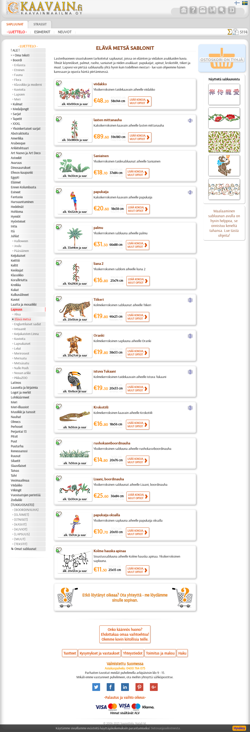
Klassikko (17, 275)
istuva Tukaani (105, 371)
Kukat (15, 290)
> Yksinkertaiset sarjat (26, 128)
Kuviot (15, 299)
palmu (98, 228)
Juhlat (15, 236)
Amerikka (17, 138)
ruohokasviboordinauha (112, 443)
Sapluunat (14, 24)
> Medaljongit (20, 109)
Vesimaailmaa (20, 480)
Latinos (16, 382)
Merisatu (20, 358)
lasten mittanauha (108, 120)
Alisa (17, 314)
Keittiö (15, 260)
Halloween (21, 241)
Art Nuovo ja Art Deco (26, 153)
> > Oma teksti (20, 55)
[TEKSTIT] (20, 544)
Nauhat (16, 417)
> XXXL (15, 123)
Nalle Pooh (21, 368)
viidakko (100, 84)
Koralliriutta (19, 280)
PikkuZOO (20, 378)
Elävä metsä (23, 319)
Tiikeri (99, 299)
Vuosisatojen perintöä (26, 495)
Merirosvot (21, 353)
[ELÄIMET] (21, 514)
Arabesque (18, 143)
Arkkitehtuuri (20, 148)
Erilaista (19, 65)
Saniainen (101, 156)
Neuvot (65, 32)
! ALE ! (15, 50)
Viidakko (16, 485)
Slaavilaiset (18, 465)
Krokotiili (101, 407)
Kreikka (16, 285)
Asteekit (16, 158)
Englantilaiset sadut (27, 324)
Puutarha (17, 446)
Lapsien (19, 94)
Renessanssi (19, 451)
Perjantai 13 (19, 431)
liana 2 (99, 264)
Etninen (19, 70)
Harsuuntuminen (22, 202)
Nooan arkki (22, 373)
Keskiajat (17, 270)
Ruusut (16, 456)
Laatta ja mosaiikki (23, 304)
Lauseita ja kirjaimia (24, 387)
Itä (13, 231)
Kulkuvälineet (20, 294)
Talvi (14, 475)
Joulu (17, 246)
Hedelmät (17, 207)
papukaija (101, 192)
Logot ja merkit (21, 392)
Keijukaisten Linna (26, 334)
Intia (14, 226)
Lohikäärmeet (20, 397)
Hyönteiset (18, 221)
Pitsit (14, 436)
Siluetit (15, 461)
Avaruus (16, 163)
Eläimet (16, 182)
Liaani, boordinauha (109, 479)
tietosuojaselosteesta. (166, 728)
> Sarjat (16, 114)
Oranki (99, 335)
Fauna (18, 75)
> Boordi (16, 60)
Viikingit (16, 490)
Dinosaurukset (21, 167)
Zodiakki (16, 500)
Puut (14, 441)
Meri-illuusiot (20, 407)
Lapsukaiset (22, 343)
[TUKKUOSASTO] (22, 505)
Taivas (15, 470)
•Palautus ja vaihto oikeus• (125, 697)
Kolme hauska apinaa (110, 551)
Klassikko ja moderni (28, 84)
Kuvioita (19, 89)
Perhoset (17, 426)
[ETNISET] (21, 519)
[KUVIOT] (20, 529)
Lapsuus (16, 309)
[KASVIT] (20, 524)
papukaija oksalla (107, 515)
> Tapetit (16, 119)
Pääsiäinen (21, 250)
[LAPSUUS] (22, 534)
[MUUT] (19, 539)
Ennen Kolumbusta (23, 187)
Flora (17, 79)
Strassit (39, 24)
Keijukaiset (18, 255)
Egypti (15, 177)
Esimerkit (42, 32)
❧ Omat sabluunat (23, 549)
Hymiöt (16, 216)
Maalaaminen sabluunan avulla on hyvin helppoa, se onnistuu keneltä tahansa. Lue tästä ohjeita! (224, 223)
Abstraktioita (20, 133)
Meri (17, 99)
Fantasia (17, 197)
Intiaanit (20, 329)
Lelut (17, 348)
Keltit (14, 265)
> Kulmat (16, 104)
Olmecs (16, 422)
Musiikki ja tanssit (23, 412)
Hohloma (17, 211)
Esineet (16, 192)
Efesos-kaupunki (22, 172)
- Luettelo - (17, 32)
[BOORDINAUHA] (26, 509)
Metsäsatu (21, 363)
